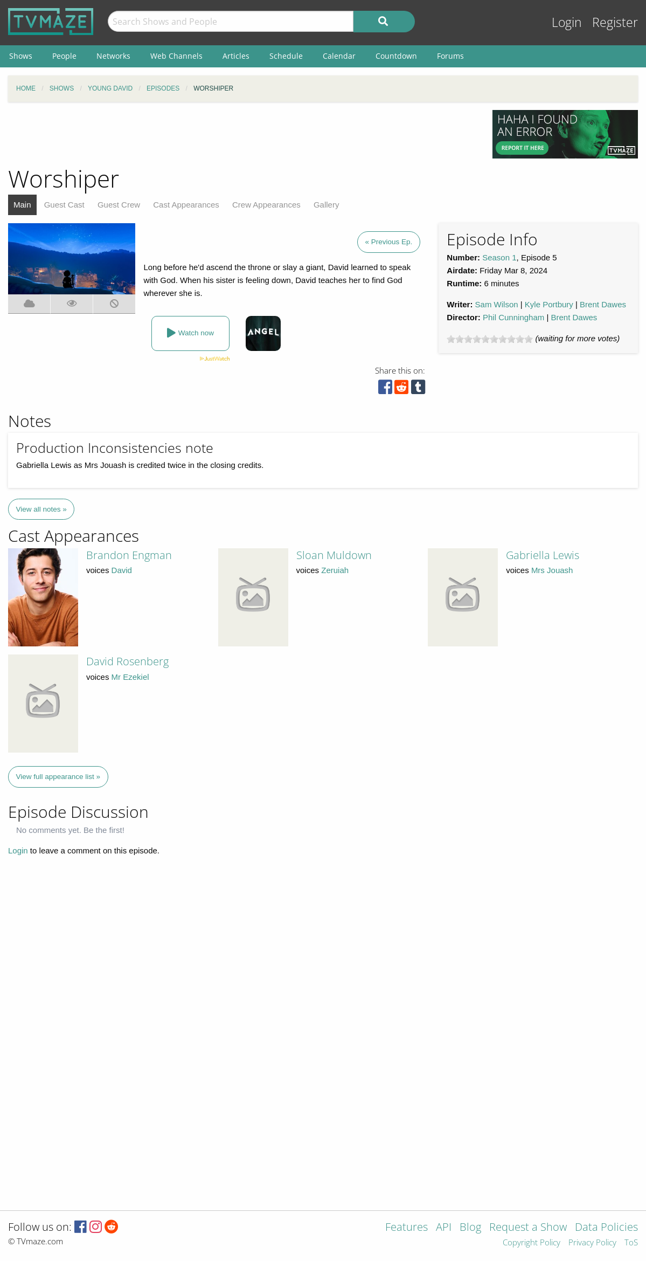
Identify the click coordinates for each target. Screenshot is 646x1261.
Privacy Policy (592, 1243)
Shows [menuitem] (20, 56)
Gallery (326, 204)
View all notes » (41, 509)
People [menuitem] (64, 56)
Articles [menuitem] (236, 56)
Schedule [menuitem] (286, 56)
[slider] (490, 339)
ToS (631, 1243)
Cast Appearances (186, 204)
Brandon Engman (129, 555)
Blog (470, 1228)
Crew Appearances (266, 204)
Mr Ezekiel (130, 676)
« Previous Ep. (389, 242)
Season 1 (499, 257)
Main (22, 204)
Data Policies (606, 1228)
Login (567, 22)
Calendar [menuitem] (339, 56)
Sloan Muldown (334, 555)
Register (615, 22)
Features (406, 1228)
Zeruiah (335, 570)
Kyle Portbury (549, 304)
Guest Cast (64, 204)
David (122, 570)
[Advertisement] (242, 134)
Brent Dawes (603, 304)
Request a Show (528, 1228)
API (443, 1228)
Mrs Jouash (552, 570)
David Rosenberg (127, 661)
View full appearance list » (58, 777)
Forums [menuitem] (450, 56)
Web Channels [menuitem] (176, 56)
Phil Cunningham (513, 317)
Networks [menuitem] (113, 56)
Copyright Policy (531, 1243)
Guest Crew (119, 204)
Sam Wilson (496, 304)
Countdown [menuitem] (396, 56)
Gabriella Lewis (542, 555)
